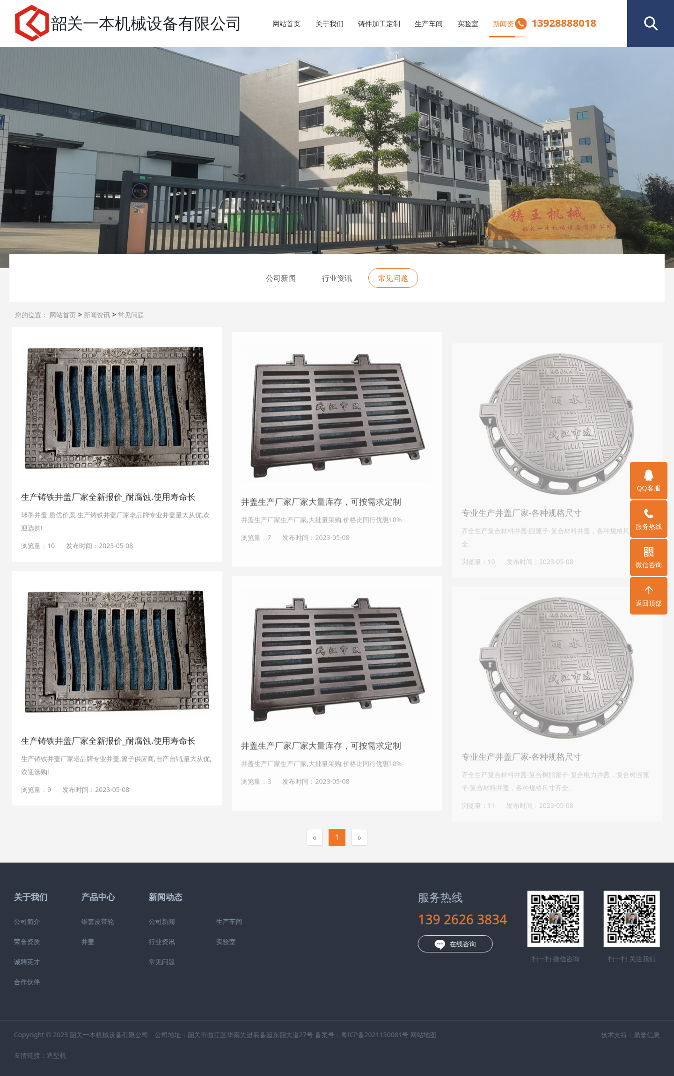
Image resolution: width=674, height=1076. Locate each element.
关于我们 (329, 23)
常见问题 (130, 314)
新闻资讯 (507, 23)
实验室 (467, 23)
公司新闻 (281, 278)
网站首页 (286, 23)
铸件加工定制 (379, 23)
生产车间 (429, 23)
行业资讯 (337, 278)
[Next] (359, 837)
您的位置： (31, 314)
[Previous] (314, 837)
